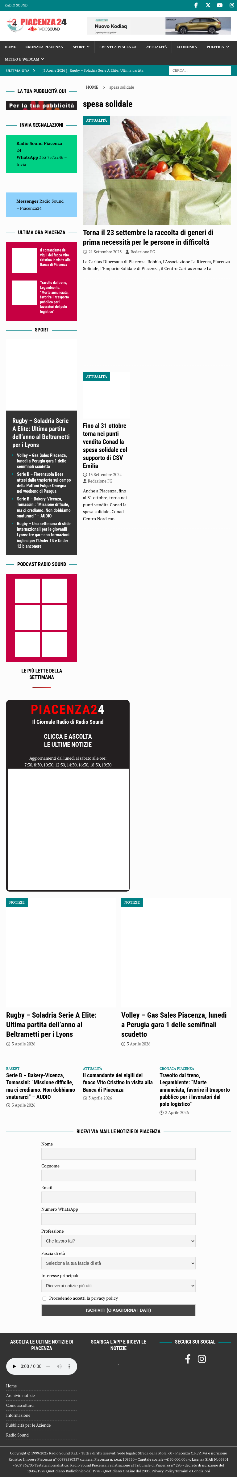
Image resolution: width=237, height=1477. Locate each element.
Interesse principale (60, 1275)
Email (46, 1187)
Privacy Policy (163, 1471)
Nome (47, 1144)
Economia (187, 46)
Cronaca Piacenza (44, 46)
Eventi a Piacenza (117, 46)
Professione (52, 1231)
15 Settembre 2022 (105, 474)
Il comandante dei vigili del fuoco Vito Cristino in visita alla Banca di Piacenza (55, 257)
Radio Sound (16, 5)
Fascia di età (53, 1253)
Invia (21, 164)
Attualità (156, 46)
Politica (215, 46)
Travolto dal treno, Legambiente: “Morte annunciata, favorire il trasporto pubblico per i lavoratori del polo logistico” (54, 297)
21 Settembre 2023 (105, 252)
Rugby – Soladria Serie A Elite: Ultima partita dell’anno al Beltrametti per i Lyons (51, 1025)
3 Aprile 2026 (23, 1044)
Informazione (18, 1415)
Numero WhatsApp (59, 1209)
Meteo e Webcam (22, 59)
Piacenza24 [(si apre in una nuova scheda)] (31, 208)
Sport (79, 46)
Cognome (50, 1166)
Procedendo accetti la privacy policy (83, 1298)
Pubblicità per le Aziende (28, 1425)
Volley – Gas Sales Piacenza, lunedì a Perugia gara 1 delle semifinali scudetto (42, 461)
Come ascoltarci (20, 1405)
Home (10, 46)
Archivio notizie (20, 1395)
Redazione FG (143, 252)
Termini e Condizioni (192, 1471)
